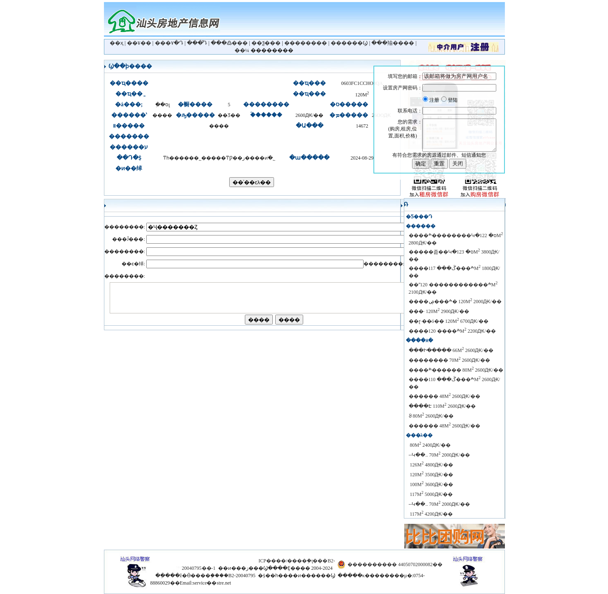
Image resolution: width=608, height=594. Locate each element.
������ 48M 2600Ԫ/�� (444, 396)
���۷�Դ (169, 43)
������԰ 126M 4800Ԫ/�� (431, 465)
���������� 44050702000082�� (395, 564)
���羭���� (392, 43)
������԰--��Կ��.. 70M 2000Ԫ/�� (439, 455)
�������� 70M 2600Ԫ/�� (449, 360)
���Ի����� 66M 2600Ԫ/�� (451, 350)
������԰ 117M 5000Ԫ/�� (431, 494)
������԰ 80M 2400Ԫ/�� (430, 445)
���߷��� (229, 43)
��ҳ (116, 43)
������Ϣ (349, 43)
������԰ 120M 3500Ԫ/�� (431, 474)
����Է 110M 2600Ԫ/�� (442, 406)
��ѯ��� (266, 43)
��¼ (242, 50)
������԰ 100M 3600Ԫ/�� (431, 484)
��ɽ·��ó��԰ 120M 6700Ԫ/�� (448, 321)
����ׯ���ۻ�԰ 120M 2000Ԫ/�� (455, 301)
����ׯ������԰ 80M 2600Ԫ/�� (456, 370)
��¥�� (139, 43)
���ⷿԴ (197, 43)
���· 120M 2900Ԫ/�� (439, 311)
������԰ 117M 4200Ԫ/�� (431, 514)
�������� (305, 43)
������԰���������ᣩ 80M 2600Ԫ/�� (431, 416)
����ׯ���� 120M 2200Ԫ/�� (452, 331)
